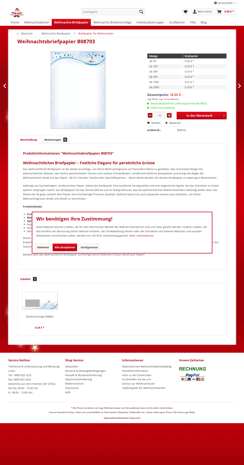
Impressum (72, 388)
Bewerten (173, 123)
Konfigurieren (89, 247)
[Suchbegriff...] (113, 11)
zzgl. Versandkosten (169, 99)
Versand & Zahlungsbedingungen (85, 371)
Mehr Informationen (141, 235)
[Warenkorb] (225, 11)
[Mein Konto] (202, 11)
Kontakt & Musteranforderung (83, 375)
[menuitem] (113, 13)
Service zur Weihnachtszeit (138, 383)
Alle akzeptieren (65, 247)
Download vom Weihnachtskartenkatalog (146, 366)
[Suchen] (141, 11)
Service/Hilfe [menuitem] (223, 3)
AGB (67, 392)
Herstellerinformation (135, 371)
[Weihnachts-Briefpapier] (71, 22)
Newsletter (71, 366)
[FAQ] (193, 22)
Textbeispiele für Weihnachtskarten (143, 388)
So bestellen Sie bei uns (136, 379)
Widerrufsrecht (74, 383)
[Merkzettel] (185, 11)
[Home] (15, 22)
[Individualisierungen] (150, 22)
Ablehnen (43, 247)
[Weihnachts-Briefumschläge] (112, 22)
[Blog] (203, 22)
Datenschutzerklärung (78, 379)
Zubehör (28, 279)
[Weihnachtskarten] (37, 22)
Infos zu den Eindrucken (137, 375)
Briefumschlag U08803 (39, 316)
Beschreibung (28, 139)
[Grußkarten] (177, 22)
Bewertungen (55, 140)
